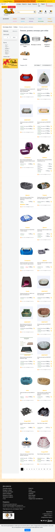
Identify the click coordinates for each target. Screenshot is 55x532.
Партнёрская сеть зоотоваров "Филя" (13, 509)
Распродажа (49, 5)
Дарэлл (6, 52)
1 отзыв (26, 204)
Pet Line (6, 50)
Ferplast (6, 48)
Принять (27, 530)
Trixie (6, 46)
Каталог (6, 18)
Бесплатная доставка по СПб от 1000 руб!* (25, 1)
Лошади (50, 21)
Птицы (49, 18)
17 (47, 469)
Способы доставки (8, 492)
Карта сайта (32, 497)
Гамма (6, 53)
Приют (43, 4)
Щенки (23, 21)
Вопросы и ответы (8, 495)
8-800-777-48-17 (48, 515)
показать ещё (6, 56)
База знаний (32, 495)
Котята (15, 21)
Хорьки (31, 21)
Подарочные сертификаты (36, 498)
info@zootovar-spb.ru (46, 517)
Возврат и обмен (7, 490)
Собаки (23, 18)
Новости (24, 4)
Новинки (34, 4)
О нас (39, 5)
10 (44, 469)
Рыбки (40, 18)
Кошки (15, 18)
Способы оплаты (7, 488)
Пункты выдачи (7, 493)
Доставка (18, 4)
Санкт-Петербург (8, 1)
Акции (29, 4)
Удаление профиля (8, 497)
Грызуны (31, 18)
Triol (6, 45)
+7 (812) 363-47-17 (47, 514)
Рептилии (41, 21)
